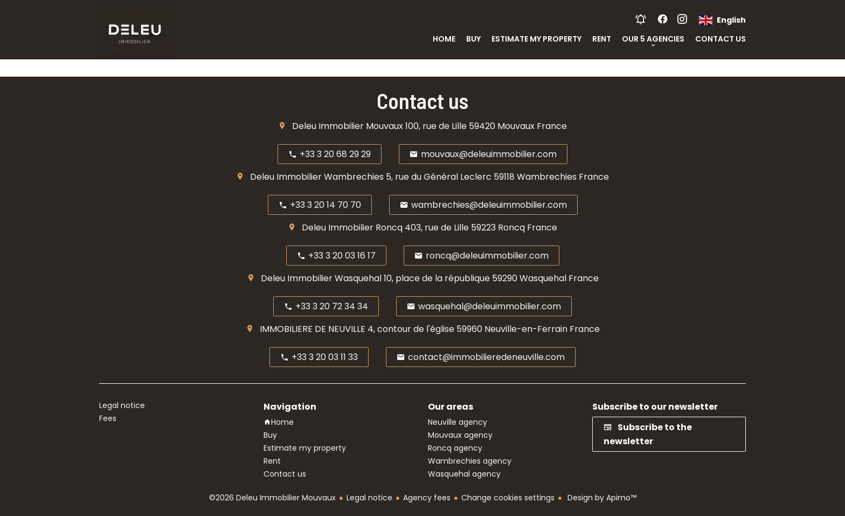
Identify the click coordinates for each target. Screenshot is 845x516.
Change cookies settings (508, 497)
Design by (600, 497)
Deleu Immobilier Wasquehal (321, 278)
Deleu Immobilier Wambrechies (317, 177)
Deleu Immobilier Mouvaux (347, 126)
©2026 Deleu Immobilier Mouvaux (272, 497)
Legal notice (369, 497)
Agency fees (427, 497)
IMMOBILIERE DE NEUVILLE (312, 329)
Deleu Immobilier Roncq (352, 227)
